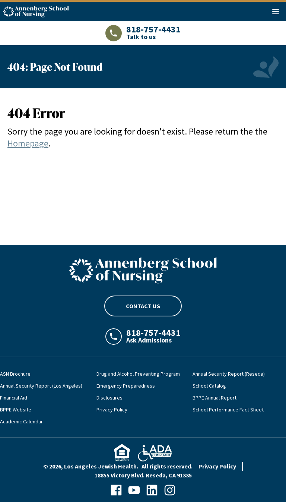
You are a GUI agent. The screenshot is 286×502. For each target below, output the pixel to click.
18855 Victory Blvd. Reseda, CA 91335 (143, 475)
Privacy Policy (111, 409)
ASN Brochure (15, 373)
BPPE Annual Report (214, 397)
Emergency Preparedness (125, 385)
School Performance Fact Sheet (228, 409)
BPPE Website (15, 409)
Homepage (27, 143)
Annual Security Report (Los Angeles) (41, 385)
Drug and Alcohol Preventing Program (138, 373)
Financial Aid (13, 397)
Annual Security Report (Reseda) (229, 373)
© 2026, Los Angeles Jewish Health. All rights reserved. (118, 466)
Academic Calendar (21, 421)
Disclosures (109, 397)
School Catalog (209, 385)
